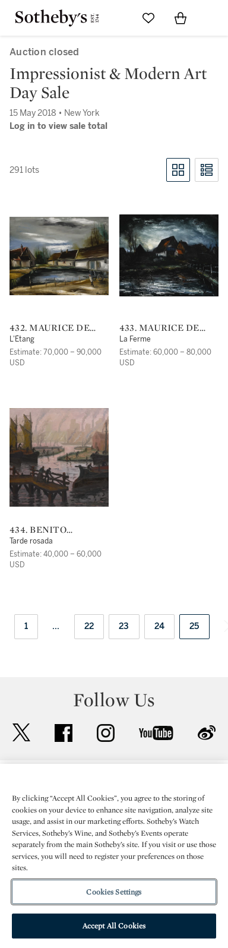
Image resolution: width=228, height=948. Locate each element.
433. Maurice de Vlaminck (159, 328)
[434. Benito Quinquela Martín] (59, 457)
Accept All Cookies (114, 926)
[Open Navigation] (212, 18)
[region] (114, 856)
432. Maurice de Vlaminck (50, 328)
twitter (21, 732)
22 (89, 626)
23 (124, 626)
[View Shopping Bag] (180, 18)
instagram (106, 733)
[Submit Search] (116, 18)
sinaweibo (207, 732)
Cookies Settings (113, 892)
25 (194, 626)
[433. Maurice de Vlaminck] (168, 255)
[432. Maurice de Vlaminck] (59, 256)
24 (159, 626)
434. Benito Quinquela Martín (59, 530)
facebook (63, 733)
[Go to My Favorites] (148, 18)
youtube (156, 733)
